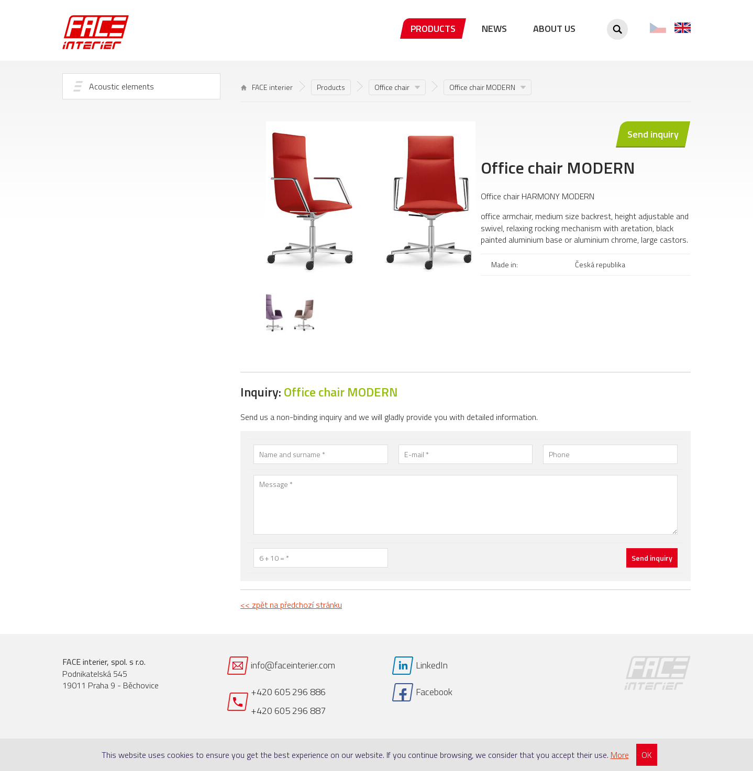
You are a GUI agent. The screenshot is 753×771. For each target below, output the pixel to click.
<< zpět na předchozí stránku (291, 604)
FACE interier (267, 87)
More (620, 755)
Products (433, 28)
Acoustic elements (121, 86)
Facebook (434, 692)
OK (646, 755)
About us (554, 28)
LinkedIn (432, 665)
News (494, 28)
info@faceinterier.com (293, 665)
